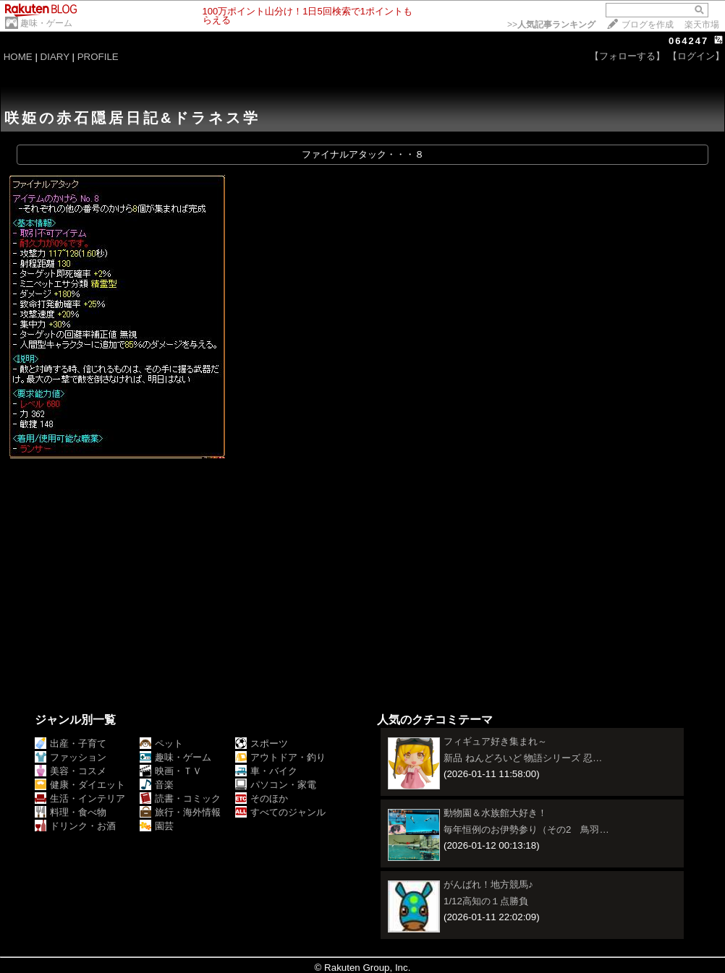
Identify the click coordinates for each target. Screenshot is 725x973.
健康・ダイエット (80, 784)
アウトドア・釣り (280, 757)
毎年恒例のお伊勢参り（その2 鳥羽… (526, 829)
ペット (161, 743)
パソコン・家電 (275, 784)
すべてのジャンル (280, 812)
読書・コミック (180, 798)
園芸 (157, 825)
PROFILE (98, 56)
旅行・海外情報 (180, 812)
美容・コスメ (70, 771)
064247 (688, 40)
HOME (18, 56)
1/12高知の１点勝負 (486, 901)
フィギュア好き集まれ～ (495, 741)
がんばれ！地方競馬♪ (488, 884)
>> (551, 25)
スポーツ (261, 743)
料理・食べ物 (70, 812)
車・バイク (266, 771)
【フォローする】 (627, 56)
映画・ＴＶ (171, 771)
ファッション (70, 757)
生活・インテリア (80, 798)
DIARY (55, 56)
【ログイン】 (696, 56)
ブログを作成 (648, 25)
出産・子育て (70, 743)
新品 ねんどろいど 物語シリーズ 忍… (523, 758)
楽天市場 (701, 25)
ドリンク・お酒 (75, 825)
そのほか (261, 798)
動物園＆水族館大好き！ (495, 812)
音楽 (157, 784)
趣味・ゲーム (46, 23)
